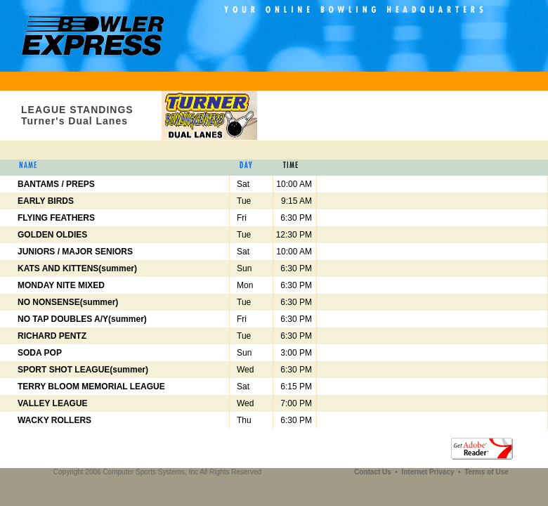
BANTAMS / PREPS (56, 184)
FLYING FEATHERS (56, 218)
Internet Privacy (428, 472)
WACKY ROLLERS (54, 420)
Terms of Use (486, 472)
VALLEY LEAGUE (53, 403)
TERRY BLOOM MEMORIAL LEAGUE (91, 386)
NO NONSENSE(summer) (68, 302)
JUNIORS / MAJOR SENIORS (75, 252)
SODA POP (40, 353)
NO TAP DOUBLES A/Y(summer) (82, 319)
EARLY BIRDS (46, 201)
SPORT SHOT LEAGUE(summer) (83, 370)
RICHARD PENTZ (52, 336)
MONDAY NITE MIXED (61, 285)
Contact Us (373, 472)
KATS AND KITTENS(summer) (77, 268)
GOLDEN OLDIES (52, 235)
